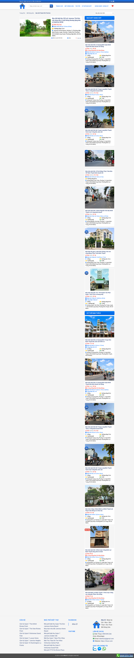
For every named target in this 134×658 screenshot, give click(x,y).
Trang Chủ (59, 6)
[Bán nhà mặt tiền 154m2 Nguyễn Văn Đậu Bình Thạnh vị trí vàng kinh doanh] (99, 198)
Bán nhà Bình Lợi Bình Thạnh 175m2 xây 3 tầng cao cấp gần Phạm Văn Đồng (99, 593)
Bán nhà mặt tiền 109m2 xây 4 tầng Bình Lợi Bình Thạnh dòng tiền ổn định (98, 550)
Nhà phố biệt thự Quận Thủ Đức (54, 624)
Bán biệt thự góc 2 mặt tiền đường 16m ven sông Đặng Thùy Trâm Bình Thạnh (98, 252)
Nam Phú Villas (60, 638)
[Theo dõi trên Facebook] (110, 1)
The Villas (59, 640)
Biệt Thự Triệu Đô (49, 640)
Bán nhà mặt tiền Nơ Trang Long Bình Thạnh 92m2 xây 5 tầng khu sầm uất (98, 131)
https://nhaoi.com (107, 641)
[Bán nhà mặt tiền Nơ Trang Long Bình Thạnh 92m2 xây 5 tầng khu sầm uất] (99, 117)
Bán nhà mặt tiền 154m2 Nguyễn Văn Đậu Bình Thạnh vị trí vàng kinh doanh (99, 211)
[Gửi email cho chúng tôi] (111, 1)
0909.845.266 (106, 634)
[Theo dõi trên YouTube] (113, 1)
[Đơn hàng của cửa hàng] (104, 13)
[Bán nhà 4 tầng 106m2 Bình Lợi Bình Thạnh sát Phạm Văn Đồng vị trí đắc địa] (99, 496)
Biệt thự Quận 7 (49, 638)
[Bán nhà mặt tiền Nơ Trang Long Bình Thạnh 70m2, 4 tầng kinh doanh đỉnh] (99, 76)
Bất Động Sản (69, 6)
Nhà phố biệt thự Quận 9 (52, 645)
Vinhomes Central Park (51, 643)
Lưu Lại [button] (79, 38)
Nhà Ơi (74, 624)
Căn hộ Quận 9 (24, 633)
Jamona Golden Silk (50, 636)
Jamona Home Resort (51, 626)
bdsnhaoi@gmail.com (106, 639)
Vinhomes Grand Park (51, 648)
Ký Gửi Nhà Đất (87, 6)
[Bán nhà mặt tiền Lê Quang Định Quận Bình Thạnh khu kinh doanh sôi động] (99, 32)
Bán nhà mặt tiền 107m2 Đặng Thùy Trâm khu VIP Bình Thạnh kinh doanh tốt (98, 172)
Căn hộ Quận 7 (24, 624)
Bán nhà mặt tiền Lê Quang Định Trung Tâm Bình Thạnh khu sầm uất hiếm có (98, 340)
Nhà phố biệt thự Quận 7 (52, 633)
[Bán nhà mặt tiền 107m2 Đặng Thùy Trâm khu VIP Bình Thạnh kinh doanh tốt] (99, 158)
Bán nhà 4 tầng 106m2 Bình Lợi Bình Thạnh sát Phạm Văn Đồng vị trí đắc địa (99, 509)
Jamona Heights (35, 640)
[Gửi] (51, 6)
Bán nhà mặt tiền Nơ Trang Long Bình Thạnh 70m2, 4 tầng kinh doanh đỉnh (98, 90)
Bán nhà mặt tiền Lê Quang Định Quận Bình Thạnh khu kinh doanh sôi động (98, 45)
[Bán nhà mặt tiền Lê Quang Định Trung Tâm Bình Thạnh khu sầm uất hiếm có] (99, 327)
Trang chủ (22, 13)
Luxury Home (34, 638)
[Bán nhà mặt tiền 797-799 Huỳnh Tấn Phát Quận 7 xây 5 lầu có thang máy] (99, 280)
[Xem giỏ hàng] (112, 6)
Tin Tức (77, 6)
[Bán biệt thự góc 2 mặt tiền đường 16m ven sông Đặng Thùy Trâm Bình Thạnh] (99, 239)
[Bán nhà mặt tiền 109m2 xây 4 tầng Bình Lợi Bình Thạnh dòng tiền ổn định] (99, 537)
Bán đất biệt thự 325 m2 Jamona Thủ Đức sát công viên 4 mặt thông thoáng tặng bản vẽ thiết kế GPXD (66, 20)
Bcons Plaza (60, 650)
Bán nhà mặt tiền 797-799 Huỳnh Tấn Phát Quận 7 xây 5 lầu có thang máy (98, 293)
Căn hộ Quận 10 (25, 643)
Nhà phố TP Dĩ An (50, 650)
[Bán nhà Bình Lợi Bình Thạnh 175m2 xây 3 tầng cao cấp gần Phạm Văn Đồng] (99, 580)
